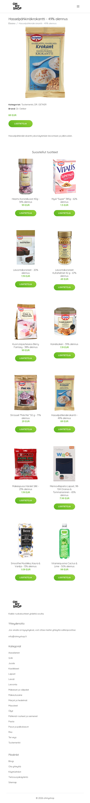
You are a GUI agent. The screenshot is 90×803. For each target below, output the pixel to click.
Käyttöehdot (14, 771)
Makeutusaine (15, 695)
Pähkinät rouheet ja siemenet (23, 716)
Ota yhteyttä (14, 766)
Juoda (11, 663)
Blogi (11, 761)
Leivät (11, 679)
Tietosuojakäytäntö (18, 777)
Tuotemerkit (27, 104)
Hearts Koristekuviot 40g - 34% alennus (25, 200)
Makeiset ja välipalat (18, 689)
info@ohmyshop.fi (17, 636)
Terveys (12, 737)
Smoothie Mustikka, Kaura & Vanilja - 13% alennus (25, 565)
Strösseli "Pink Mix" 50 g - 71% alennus (25, 417)
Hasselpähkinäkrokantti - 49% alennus (64, 417)
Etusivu (11, 23)
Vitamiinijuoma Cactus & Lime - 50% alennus (64, 565)
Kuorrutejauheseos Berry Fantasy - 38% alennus (25, 346)
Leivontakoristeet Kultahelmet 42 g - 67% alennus (64, 273)
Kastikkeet (13, 668)
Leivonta (12, 684)
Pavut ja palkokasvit (18, 726)
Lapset (11, 674)
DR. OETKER (40, 104)
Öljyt (10, 711)
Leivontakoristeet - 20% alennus (25, 271)
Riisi (10, 732)
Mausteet (13, 705)
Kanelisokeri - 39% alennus (64, 344)
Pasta (11, 721)
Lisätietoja (20, 123)
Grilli (10, 658)
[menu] (78, 6)
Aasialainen (14, 652)
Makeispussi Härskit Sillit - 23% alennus (25, 488)
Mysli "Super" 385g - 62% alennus (64, 200)
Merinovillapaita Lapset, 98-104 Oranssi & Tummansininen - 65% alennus (64, 491)
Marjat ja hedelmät (17, 700)
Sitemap (12, 782)
